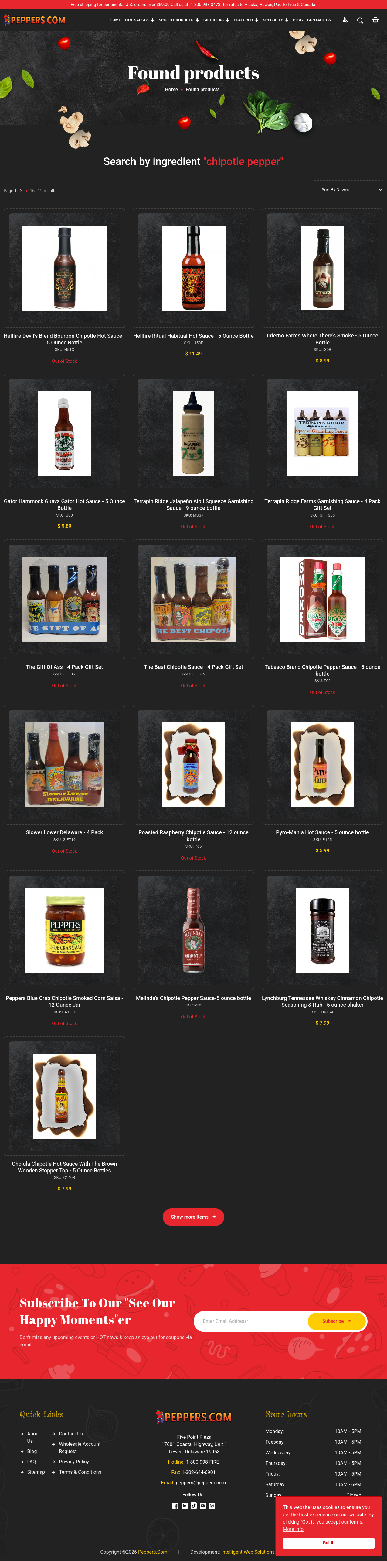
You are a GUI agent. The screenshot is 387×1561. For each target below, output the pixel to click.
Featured (243, 20)
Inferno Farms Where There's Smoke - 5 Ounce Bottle (322, 338)
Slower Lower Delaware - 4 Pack (64, 831)
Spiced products (176, 20)
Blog (298, 20)
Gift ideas (213, 20)
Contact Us (71, 1431)
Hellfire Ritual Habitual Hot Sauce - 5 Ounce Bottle (193, 339)
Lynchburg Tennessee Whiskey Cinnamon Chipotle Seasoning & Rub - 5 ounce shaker (322, 999)
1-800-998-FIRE (202, 1459)
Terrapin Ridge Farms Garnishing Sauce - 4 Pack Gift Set (322, 504)
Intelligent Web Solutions (248, 1549)
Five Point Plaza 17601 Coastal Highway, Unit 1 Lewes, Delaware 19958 (194, 1442)
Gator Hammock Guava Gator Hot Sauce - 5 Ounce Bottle (64, 504)
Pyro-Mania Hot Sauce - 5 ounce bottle (322, 831)
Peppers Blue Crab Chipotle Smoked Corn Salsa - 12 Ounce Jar (64, 999)
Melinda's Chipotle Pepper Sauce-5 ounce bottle (193, 996)
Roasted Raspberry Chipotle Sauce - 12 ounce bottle (193, 834)
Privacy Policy (74, 1459)
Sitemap (36, 1469)
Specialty (273, 20)
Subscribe (333, 1319)
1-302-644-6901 (199, 1470)
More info (293, 1529)
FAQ (31, 1459)
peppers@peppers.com (201, 1480)
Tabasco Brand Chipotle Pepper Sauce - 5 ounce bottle (322, 669)
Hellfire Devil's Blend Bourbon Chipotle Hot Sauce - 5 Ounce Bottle (64, 339)
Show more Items (193, 1214)
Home (115, 20)
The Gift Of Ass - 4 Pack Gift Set (64, 666)
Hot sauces (137, 20)
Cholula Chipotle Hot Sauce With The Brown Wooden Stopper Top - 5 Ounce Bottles (64, 1164)
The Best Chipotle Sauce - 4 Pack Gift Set (193, 666)
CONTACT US (319, 20)
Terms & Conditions (80, 1469)
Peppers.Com (152, 1549)
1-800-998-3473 (205, 4)
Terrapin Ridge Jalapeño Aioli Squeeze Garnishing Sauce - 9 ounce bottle (193, 504)
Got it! (329, 1542)
